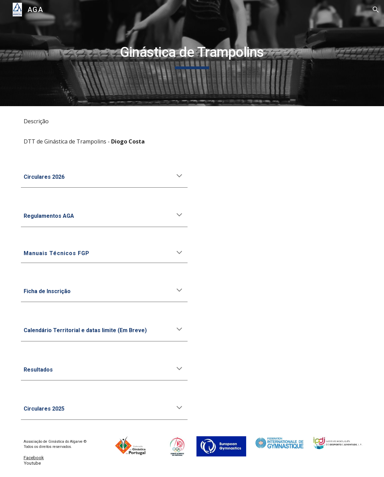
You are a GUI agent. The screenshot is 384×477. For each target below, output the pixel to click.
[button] (376, 9)
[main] (191, 53)
